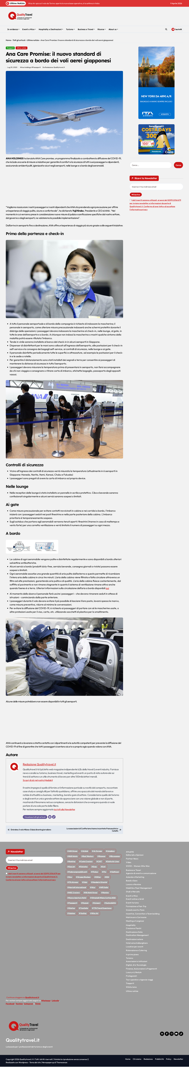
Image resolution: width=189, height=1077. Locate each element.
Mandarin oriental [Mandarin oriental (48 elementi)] (100, 892)
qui (107, 598)
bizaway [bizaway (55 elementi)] (102, 866)
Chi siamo (137, 1069)
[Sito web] (54, 827)
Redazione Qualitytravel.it (39, 774)
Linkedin (55, 1011)
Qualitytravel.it (23, 1050)
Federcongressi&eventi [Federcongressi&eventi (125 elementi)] (78, 882)
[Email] (50, 827)
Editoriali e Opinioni (134, 865)
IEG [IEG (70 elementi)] (107, 887)
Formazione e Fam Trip (136, 916)
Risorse (102, 29)
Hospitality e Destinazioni (51, 29)
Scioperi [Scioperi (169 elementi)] (97, 913)
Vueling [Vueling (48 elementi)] (83, 923)
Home (8, 40)
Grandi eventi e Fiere (135, 920)
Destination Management (137, 945)
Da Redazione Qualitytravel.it (54, 77)
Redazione (148, 1069)
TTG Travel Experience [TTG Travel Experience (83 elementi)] (102, 918)
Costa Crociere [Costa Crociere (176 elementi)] (86, 872)
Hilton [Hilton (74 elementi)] (98, 887)
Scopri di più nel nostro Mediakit (38, 790)
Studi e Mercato (133, 902)
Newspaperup (48, 1072)
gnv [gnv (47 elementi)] (70, 887)
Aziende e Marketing (135, 887)
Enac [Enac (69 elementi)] (95, 877)
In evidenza (13, 29)
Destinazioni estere (134, 949)
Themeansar (61, 1072)
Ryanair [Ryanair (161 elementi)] (86, 913)
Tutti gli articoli (19, 40)
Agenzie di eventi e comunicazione (141, 883)
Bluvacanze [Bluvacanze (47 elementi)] (115, 866)
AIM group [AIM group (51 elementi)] (73, 861)
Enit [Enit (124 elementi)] (103, 877)
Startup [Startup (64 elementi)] (72, 918)
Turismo (70, 29)
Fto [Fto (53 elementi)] (104, 882)
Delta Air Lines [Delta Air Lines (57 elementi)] (113, 872)
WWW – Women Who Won (138, 876)
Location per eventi (134, 957)
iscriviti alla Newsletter (65, 819)
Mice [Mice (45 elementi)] (93, 898)
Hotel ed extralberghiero (137, 953)
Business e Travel (86, 29)
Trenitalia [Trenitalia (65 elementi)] (84, 918)
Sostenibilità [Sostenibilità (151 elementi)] (111, 913)
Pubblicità (159, 1069)
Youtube (19, 1014)
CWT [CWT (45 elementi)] (100, 872)
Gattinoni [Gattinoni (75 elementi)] (115, 882)
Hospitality (130, 935)
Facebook (10, 1014)
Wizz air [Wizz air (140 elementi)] (95, 923)
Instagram (28, 1014)
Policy (168, 1069)
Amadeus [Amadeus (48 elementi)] (111, 861)
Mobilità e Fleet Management (139, 898)
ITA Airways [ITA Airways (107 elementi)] (73, 892)
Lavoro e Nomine (133, 894)
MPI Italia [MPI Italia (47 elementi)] (104, 898)
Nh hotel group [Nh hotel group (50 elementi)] (91, 903)
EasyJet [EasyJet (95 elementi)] (72, 877)
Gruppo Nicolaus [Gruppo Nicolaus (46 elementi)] (84, 887)
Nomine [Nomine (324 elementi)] (106, 903)
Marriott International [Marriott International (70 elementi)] (77, 898)
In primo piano (132, 964)
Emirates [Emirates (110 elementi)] (84, 877)
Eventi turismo (132, 913)
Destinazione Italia (134, 942)
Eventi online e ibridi (135, 909)
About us (113, 29)
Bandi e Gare (131, 891)
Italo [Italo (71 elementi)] (85, 892)
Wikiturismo (131, 997)
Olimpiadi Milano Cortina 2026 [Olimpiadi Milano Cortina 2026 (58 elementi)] (104, 908)
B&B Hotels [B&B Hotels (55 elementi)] (73, 866)
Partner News (132, 869)
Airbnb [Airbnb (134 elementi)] (85, 861)
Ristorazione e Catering (136, 960)
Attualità (130, 862)
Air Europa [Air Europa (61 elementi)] (97, 861)
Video (128, 872)
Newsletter (178, 1069)
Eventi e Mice (29, 29)
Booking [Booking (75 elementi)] (72, 872)
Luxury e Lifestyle (134, 982)
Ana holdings (26, 77)
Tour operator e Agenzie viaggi (139, 990)
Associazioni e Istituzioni (136, 971)
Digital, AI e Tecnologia (136, 975)
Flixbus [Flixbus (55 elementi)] (95, 882)
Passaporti (37, 77)
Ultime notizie (33, 40)
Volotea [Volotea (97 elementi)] (72, 923)
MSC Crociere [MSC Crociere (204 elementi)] (74, 903)
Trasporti (10, 48)
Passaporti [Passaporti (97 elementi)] (73, 913)
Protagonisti (131, 986)
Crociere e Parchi (133, 938)
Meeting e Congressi (135, 931)
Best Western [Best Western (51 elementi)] (88, 866)
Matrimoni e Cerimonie (136, 927)
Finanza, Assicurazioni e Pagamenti (141, 979)
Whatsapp (46, 1011)
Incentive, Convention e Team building (142, 924)
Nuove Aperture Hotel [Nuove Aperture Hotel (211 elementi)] (77, 908)
